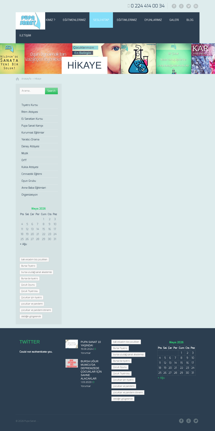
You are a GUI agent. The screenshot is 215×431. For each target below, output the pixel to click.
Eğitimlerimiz (127, 20)
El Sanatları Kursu (32, 119)
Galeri (174, 20)
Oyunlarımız (153, 20)
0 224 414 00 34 (147, 6)
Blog (189, 20)
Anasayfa (26, 20)
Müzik (24, 153)
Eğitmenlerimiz (74, 20)
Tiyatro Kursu (29, 105)
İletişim (25, 35)
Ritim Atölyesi (29, 112)
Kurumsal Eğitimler (33, 132)
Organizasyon (29, 194)
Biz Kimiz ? (48, 20)
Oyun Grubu (28, 181)
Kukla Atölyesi (29, 167)
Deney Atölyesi (30, 146)
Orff (24, 160)
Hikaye (37, 79)
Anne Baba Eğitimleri (33, 188)
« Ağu (23, 244)
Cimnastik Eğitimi (31, 174)
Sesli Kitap (101, 20)
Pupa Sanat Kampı (32, 126)
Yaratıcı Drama (30, 139)
